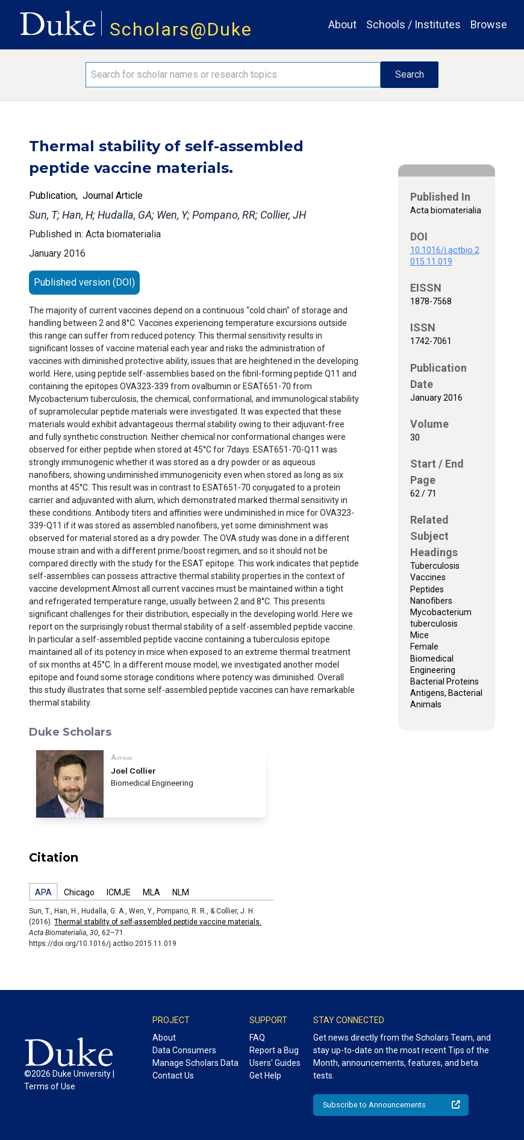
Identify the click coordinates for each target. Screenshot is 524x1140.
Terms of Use (49, 1086)
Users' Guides (275, 1063)
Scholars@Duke (181, 29)
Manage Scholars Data (195, 1063)
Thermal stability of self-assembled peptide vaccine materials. (157, 922)
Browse (488, 24)
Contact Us (173, 1075)
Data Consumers (184, 1050)
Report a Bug (274, 1050)
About (342, 24)
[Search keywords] (233, 74)
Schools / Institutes (413, 24)
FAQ (257, 1037)
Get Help (265, 1075)
